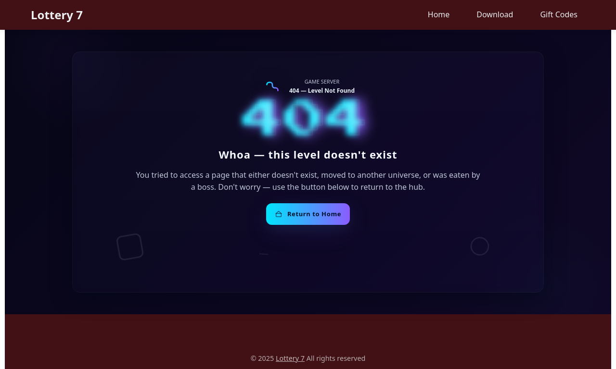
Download (494, 14)
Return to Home (308, 213)
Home (439, 14)
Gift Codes (559, 14)
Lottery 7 (57, 15)
